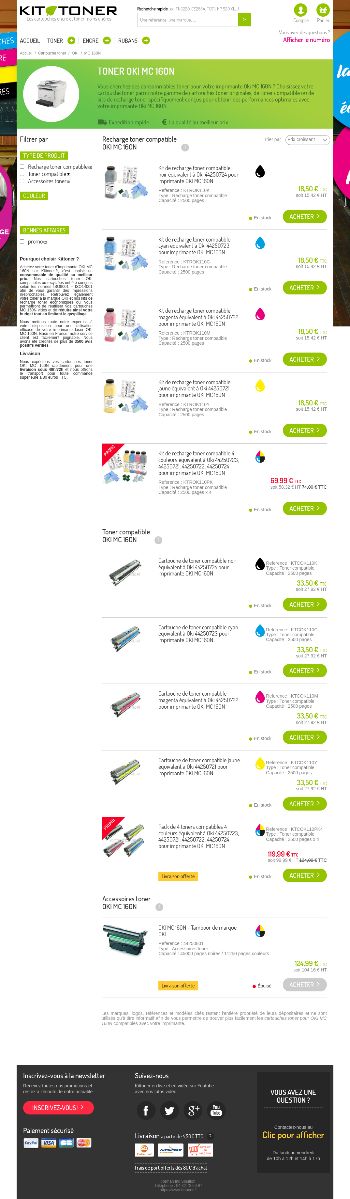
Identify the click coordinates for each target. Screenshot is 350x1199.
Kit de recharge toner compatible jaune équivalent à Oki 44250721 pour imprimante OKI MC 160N (194, 388)
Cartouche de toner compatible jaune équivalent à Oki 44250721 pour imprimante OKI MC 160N (199, 766)
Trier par (272, 139)
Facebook (146, 1111)
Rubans (128, 40)
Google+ (193, 1111)
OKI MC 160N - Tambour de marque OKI (197, 931)
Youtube (216, 1111)
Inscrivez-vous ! (55, 1108)
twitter (170, 1111)
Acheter (301, 217)
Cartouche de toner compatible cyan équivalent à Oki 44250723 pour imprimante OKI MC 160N (198, 633)
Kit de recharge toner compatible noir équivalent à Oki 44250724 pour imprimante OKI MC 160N (198, 174)
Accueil (30, 41)
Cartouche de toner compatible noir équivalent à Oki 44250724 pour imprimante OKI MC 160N (197, 567)
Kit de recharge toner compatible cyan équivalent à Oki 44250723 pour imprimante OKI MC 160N (194, 246)
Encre (91, 40)
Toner (55, 40)
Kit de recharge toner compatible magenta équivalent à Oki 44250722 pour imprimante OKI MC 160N (198, 317)
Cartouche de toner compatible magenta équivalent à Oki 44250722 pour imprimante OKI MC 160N (198, 700)
